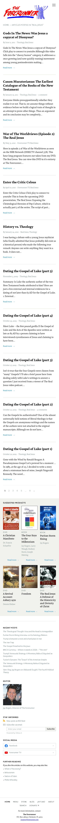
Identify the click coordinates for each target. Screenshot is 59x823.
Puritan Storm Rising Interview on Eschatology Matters (25, 635)
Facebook (13, 745)
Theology (20, 42)
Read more (7, 67)
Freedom (26, 593)
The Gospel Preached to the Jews (16, 646)
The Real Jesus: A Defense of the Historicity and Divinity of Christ (48, 600)
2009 (16, 276)
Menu (15, 802)
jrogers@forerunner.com (30, 819)
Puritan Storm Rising (47, 537)
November (7, 276)
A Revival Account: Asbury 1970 (9, 597)
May (7, 143)
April (7, 187)
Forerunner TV (23, 143)
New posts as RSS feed (16, 721)
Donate (33, 805)
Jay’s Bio (41, 802)
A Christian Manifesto (9, 537)
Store (24, 802)
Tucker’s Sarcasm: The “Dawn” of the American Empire (25, 659)
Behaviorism (9, 772)
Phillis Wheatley (11, 780)
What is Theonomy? (13, 769)
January (8, 94)
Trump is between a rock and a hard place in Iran (22, 639)
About (51, 802)
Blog (32, 802)
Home (7, 802)
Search (23, 805)
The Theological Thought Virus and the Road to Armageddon (28, 631)
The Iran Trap (8, 642)
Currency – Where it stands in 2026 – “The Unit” (25, 650)
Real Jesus (29, 42)
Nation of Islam (11, 776)
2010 (14, 143)
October (6, 321)
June (7, 42)
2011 (13, 42)
